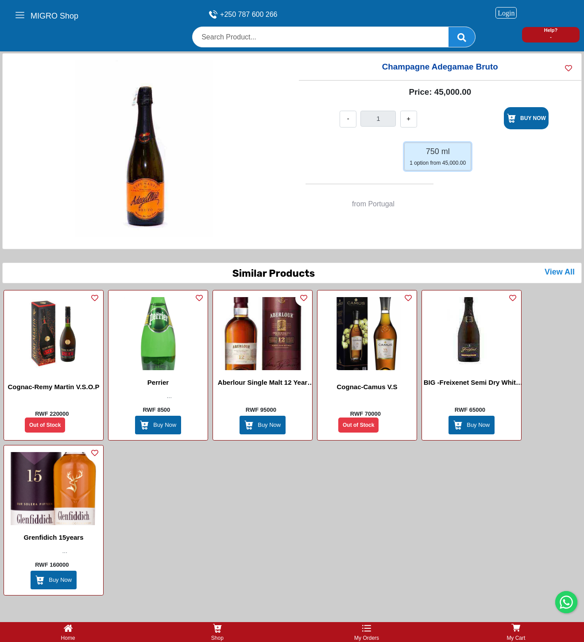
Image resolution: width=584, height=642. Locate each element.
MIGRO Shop (54, 16)
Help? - (551, 33)
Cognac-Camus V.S (367, 387)
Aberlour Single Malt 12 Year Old (262, 384)
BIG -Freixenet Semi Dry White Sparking (472, 384)
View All (560, 271)
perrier (158, 382)
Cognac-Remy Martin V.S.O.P (54, 387)
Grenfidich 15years (53, 537)
